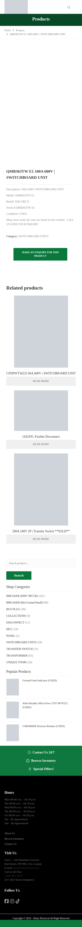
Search (19, 575)
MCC (9, 629)
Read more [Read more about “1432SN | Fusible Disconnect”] (41, 444)
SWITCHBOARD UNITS (33, 236)
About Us (9, 833)
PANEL (10, 635)
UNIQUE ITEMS (16, 662)
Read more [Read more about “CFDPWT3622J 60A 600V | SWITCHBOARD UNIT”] (41, 381)
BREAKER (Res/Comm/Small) (24, 602)
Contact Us (10, 843)
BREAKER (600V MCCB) (22, 595)
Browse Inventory (14, 838)
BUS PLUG (13, 609)
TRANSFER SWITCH (19, 648)
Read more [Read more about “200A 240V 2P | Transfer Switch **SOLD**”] (41, 539)
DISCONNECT (15, 622)
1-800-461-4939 (13, 875)
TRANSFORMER (16, 655)
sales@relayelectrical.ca (26, 867)
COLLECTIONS (16, 615)
